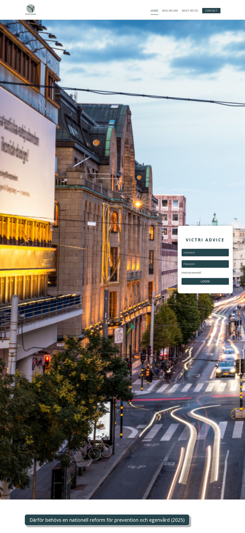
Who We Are (170, 11)
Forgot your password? (191, 272)
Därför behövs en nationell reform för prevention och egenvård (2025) (107, 520)
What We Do (190, 11)
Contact (211, 10)
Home (154, 11)
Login (205, 281)
